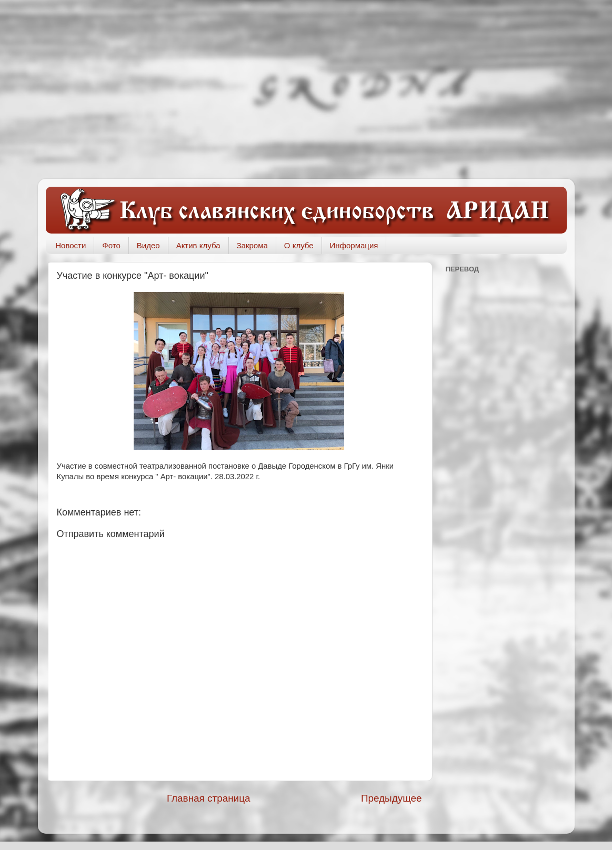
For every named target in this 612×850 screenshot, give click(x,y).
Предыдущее (391, 798)
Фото (111, 245)
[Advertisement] (306, 89)
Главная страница (208, 798)
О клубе (299, 245)
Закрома (252, 245)
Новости (70, 245)
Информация (354, 245)
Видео (148, 245)
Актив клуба (198, 245)
